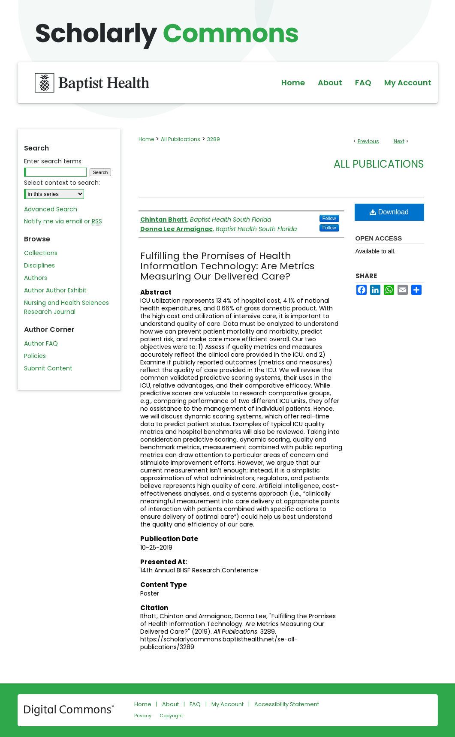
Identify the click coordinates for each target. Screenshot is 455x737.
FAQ (195, 704)
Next (399, 141)
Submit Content (48, 368)
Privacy (142, 715)
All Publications (180, 139)
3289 (213, 139)
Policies (35, 356)
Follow (329, 218)
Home (146, 139)
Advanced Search (50, 209)
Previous (368, 141)
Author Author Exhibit (55, 290)
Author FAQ (41, 343)
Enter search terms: (53, 161)
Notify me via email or (63, 221)
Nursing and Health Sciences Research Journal (66, 307)
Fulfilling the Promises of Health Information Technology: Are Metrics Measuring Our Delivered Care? (227, 266)
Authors (35, 278)
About (170, 704)
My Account (227, 704)
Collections (40, 253)
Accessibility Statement (286, 704)
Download (389, 212)
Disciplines (39, 265)
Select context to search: (62, 182)
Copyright (171, 715)
